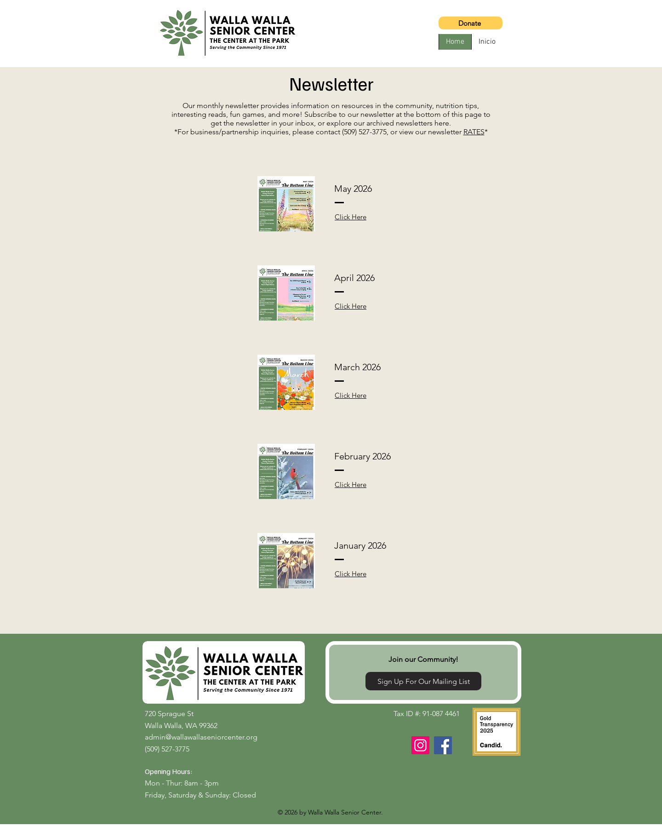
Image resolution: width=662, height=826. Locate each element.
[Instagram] (420, 745)
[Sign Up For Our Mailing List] (423, 681)
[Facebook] (443, 745)
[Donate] (470, 23)
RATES (474, 131)
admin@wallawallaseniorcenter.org (201, 737)
